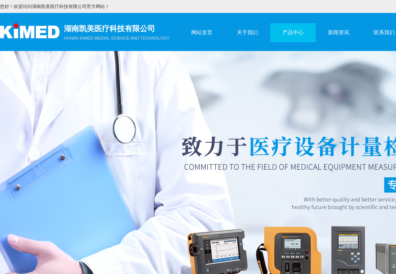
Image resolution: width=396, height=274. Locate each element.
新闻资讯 (338, 32)
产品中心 (293, 32)
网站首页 (201, 32)
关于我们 (247, 32)
